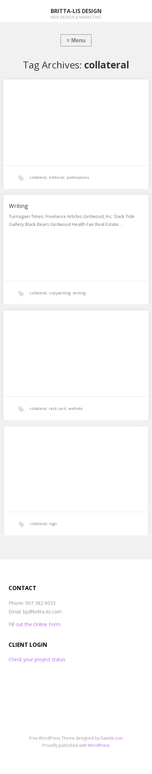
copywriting (60, 292)
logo (56, 517)
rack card (57, 408)
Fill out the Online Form (35, 624)
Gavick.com (112, 738)
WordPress (99, 745)
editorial (56, 177)
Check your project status (37, 659)
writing (79, 292)
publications (78, 177)
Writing (18, 206)
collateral (38, 177)
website (75, 408)
